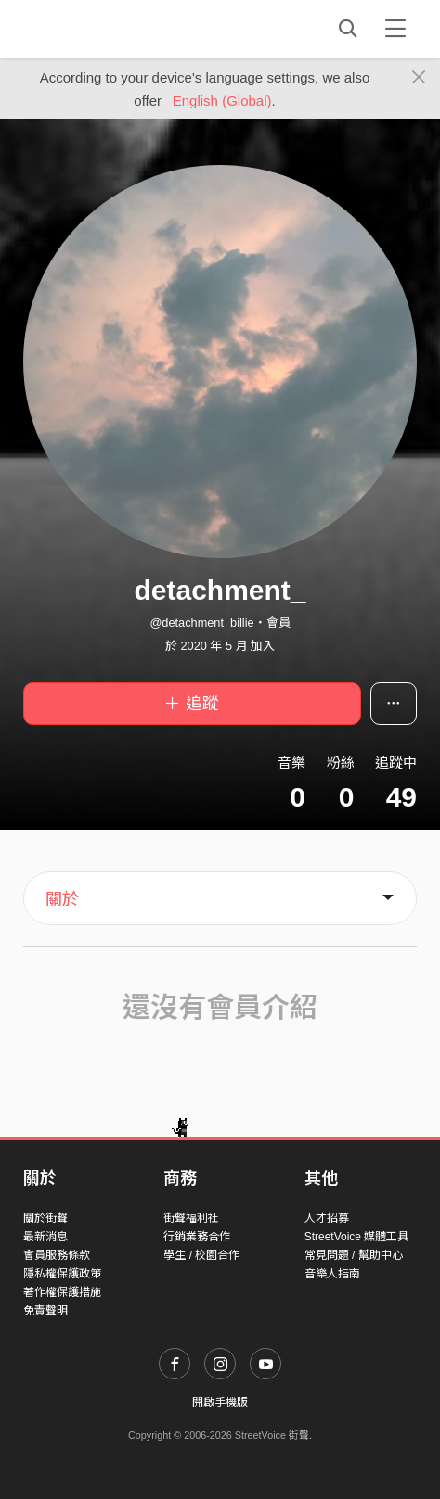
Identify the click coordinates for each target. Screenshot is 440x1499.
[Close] (419, 78)
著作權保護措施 (62, 1292)
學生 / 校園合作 (201, 1255)
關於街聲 (45, 1218)
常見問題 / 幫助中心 (353, 1255)
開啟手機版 (220, 1402)
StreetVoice (99, 28)
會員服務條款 (56, 1255)
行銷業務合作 (196, 1236)
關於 (62, 899)
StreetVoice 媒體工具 (356, 1236)
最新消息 (45, 1236)
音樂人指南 (332, 1273)
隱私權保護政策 (62, 1273)
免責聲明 (45, 1310)
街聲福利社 (191, 1218)
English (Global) (222, 100)
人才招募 (326, 1218)
